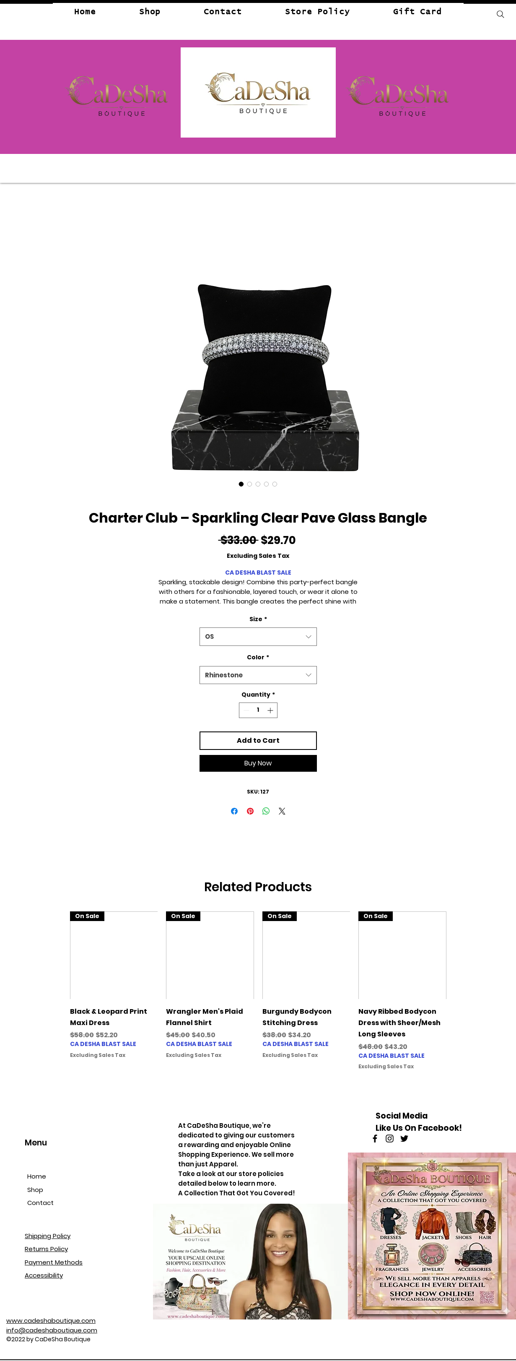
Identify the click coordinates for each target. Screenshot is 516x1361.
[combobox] (258, 636)
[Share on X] (282, 811)
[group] (258, 991)
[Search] (500, 14)
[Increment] (271, 710)
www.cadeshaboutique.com (51, 1320)
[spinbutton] (258, 710)
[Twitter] (404, 1138)
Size (258, 619)
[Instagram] (389, 1138)
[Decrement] (245, 710)
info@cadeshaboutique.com (51, 1330)
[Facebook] (375, 1138)
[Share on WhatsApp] (266, 811)
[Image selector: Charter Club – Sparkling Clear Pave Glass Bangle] (241, 484)
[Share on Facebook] (234, 811)
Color (258, 657)
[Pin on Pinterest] (250, 811)
